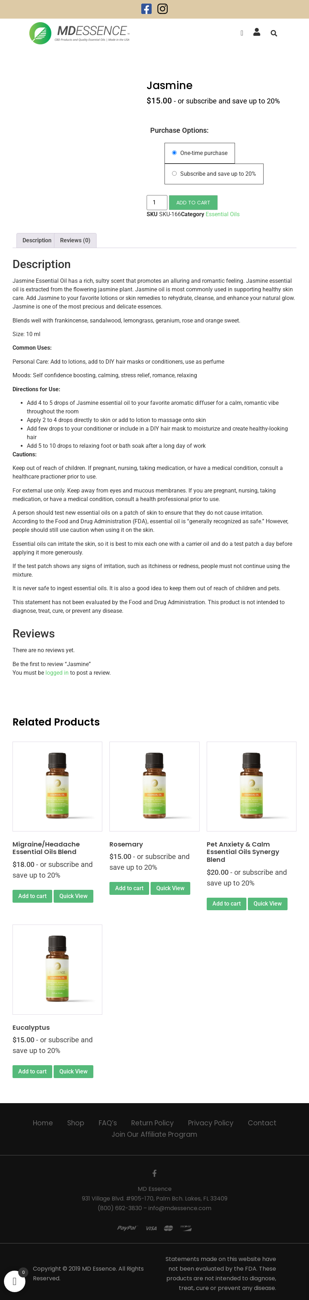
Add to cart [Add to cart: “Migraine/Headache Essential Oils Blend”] (32, 896)
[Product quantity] (157, 202)
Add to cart (193, 202)
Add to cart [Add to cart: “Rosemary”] (129, 888)
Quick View (73, 896)
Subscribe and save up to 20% (214, 173)
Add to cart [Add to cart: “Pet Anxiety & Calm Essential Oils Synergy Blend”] (226, 903)
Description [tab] (37, 240)
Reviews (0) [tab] (75, 240)
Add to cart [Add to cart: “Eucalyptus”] (32, 1071)
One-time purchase (199, 153)
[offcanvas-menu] (242, 33)
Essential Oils (223, 214)
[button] (274, 33)
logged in (57, 672)
